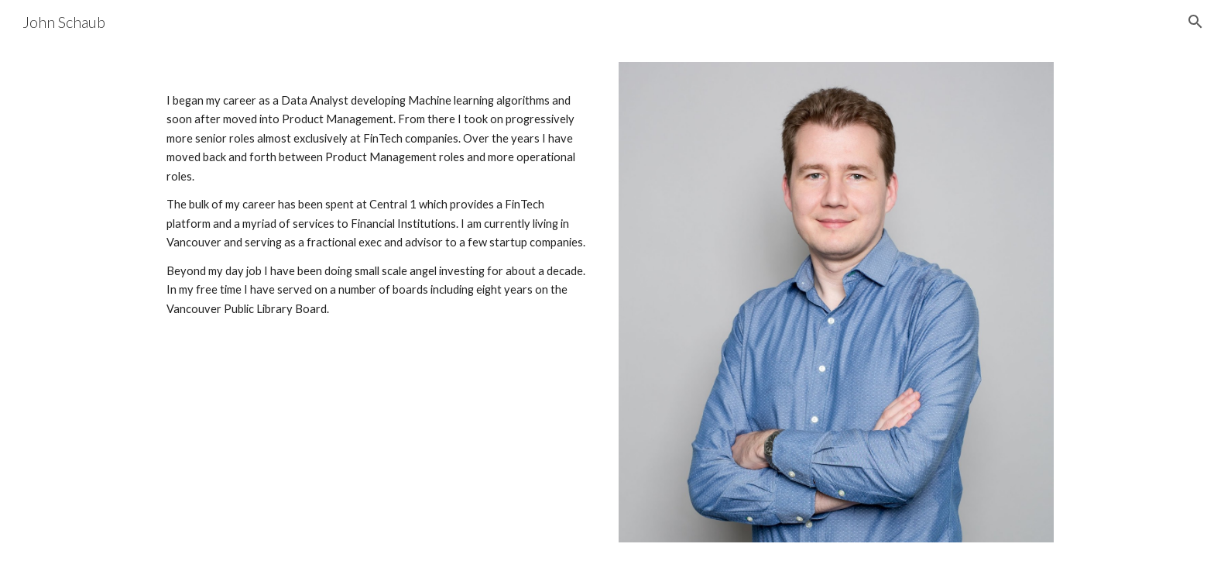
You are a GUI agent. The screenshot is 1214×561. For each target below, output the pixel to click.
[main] (377, 200)
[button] (1195, 21)
